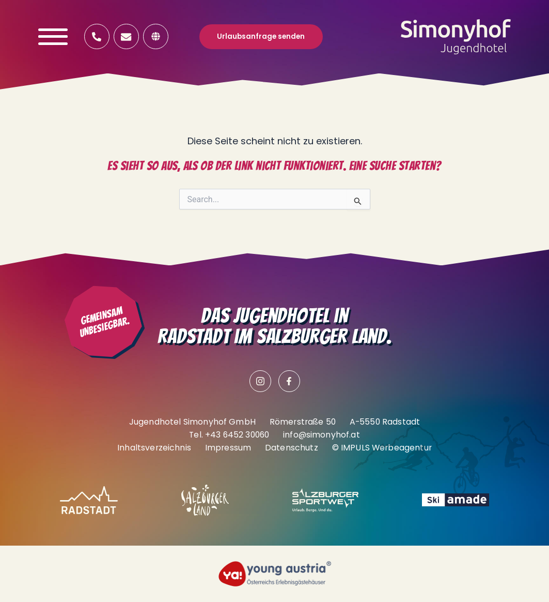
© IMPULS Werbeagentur (382, 448)
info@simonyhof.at (321, 435)
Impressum (228, 448)
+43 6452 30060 (237, 435)
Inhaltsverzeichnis (154, 448)
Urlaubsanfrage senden (261, 36)
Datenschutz (291, 448)
